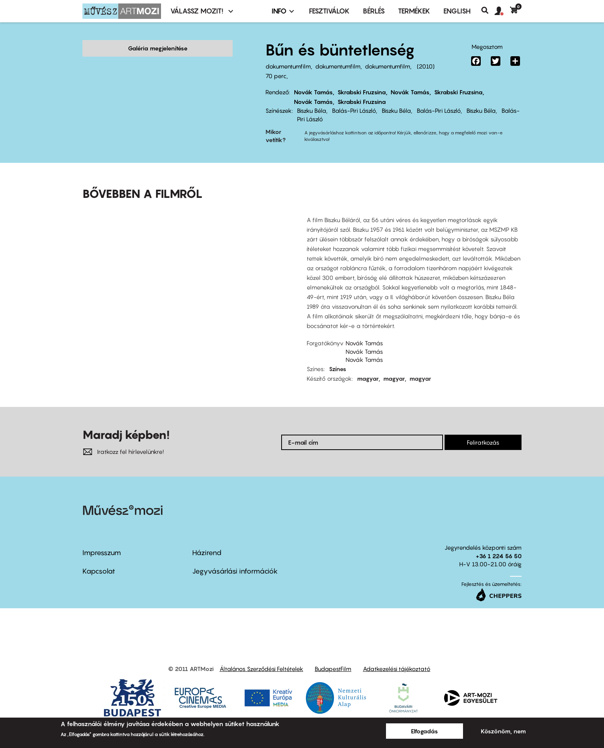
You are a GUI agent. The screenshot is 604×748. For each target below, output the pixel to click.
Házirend (206, 541)
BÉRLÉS (374, 11)
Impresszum (101, 541)
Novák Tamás (313, 92)
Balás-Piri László (354, 110)
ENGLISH (457, 11)
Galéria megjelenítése (158, 48)
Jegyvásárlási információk (235, 559)
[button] (502, 11)
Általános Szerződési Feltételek (261, 656)
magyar (368, 366)
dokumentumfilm (288, 66)
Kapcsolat (98, 559)
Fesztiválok (329, 11)
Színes (337, 356)
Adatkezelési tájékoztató (396, 656)
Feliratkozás (483, 430)
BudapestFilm (333, 656)
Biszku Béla (311, 110)
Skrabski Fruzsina (361, 92)
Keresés (488, 10)
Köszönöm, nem (503, 731)
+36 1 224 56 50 (499, 544)
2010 (426, 66)
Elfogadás (424, 731)
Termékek (414, 11)
